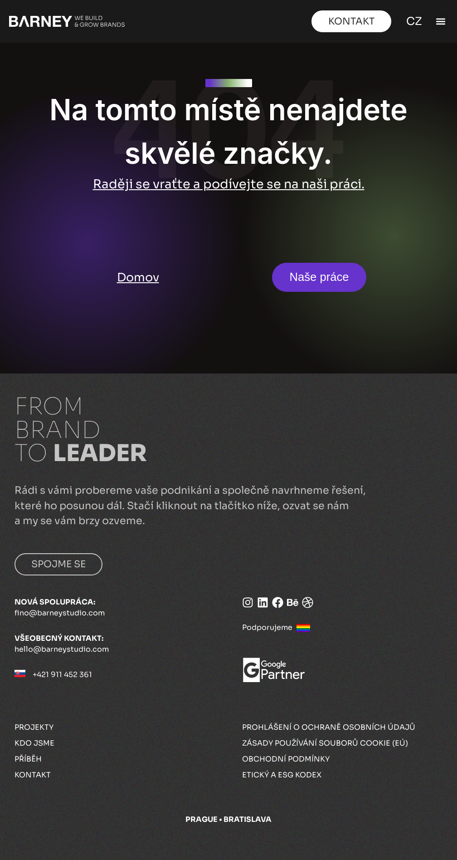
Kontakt (33, 775)
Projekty (34, 727)
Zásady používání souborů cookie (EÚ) (325, 743)
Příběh (28, 759)
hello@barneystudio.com (62, 649)
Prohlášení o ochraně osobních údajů (328, 727)
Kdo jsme (34, 743)
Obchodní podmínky (286, 759)
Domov (138, 277)
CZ (412, 21)
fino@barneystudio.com (60, 613)
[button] (440, 21)
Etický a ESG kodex (281, 775)
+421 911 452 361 (62, 674)
